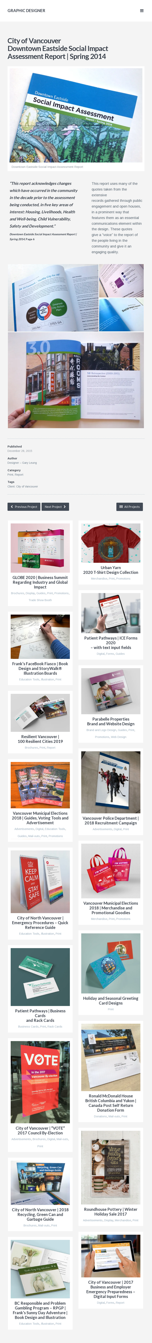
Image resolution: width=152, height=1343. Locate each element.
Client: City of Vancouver (23, 486)
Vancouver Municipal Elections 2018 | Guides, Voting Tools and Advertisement (40, 818)
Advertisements (102, 829)
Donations (100, 1116)
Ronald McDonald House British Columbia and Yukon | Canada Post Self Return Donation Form (110, 1102)
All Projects (132, 506)
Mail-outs (34, 836)
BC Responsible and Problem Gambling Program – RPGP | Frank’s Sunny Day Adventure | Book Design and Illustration (40, 1310)
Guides (41, 593)
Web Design (118, 737)
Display (30, 593)
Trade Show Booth (40, 600)
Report (19, 474)
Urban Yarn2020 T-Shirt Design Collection (110, 570)
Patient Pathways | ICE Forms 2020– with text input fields (110, 643)
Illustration (47, 679)
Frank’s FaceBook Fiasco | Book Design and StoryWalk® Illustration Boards (40, 668)
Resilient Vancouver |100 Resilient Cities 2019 (40, 739)
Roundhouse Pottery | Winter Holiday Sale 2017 (110, 1211)
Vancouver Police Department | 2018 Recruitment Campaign (111, 820)
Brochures (17, 593)
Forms (110, 653)
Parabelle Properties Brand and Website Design (110, 721)
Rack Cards (55, 1026)
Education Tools (29, 679)
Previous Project (26, 506)
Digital (100, 653)
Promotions (61, 593)
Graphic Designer (26, 10)
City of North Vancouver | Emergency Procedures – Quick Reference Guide (40, 922)
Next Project (53, 506)
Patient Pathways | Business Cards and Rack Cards (40, 1015)
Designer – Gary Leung (22, 462)
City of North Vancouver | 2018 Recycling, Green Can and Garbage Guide (40, 1214)
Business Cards (28, 1026)
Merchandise (99, 578)
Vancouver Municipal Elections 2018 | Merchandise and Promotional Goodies (110, 908)
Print (10, 474)
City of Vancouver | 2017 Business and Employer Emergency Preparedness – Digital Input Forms (110, 1289)
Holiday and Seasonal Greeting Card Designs (110, 1000)
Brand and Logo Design (101, 730)
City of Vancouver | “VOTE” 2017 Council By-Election (40, 1130)
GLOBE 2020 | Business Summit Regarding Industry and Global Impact (40, 582)
